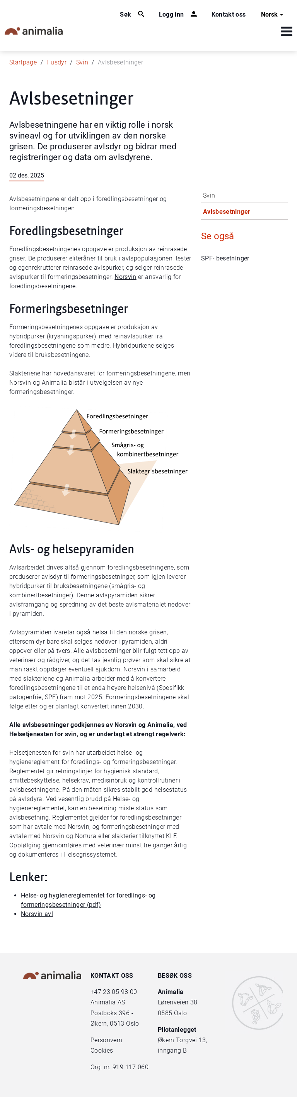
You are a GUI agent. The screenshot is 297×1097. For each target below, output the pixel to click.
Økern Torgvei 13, (183, 1040)
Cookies (101, 1050)
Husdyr (56, 62)
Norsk (273, 15)
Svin (82, 62)
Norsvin (125, 277)
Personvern (106, 1040)
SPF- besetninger (225, 258)
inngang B (172, 1050)
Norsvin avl (37, 914)
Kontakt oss (229, 14)
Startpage (23, 62)
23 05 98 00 (120, 992)
